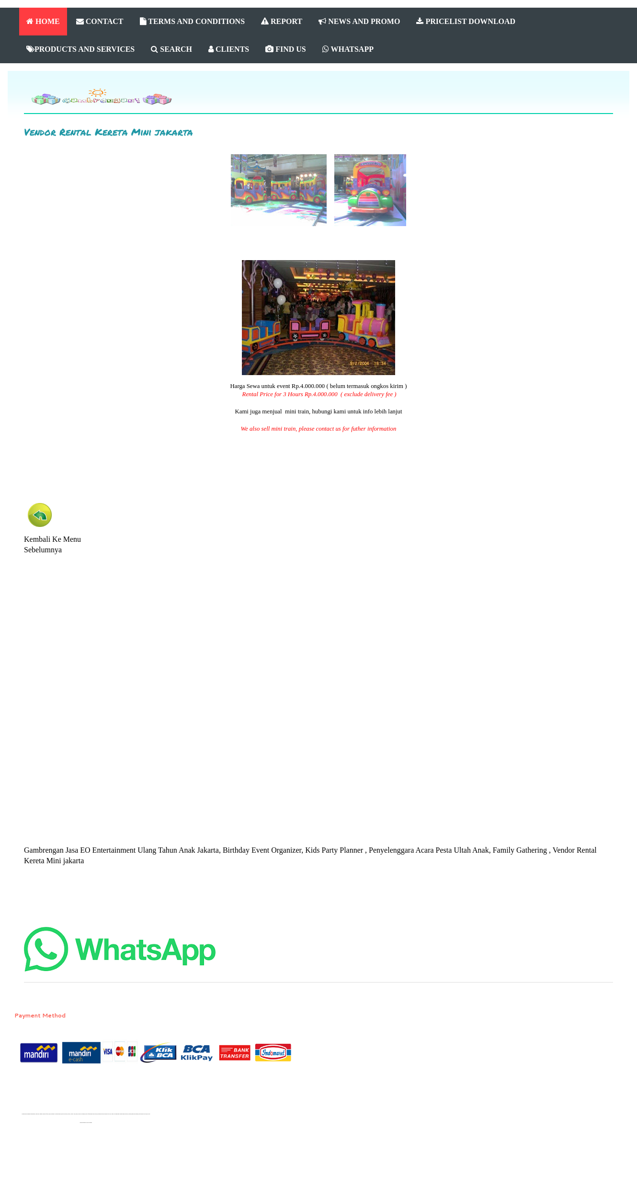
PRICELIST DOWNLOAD (465, 21)
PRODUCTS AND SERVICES (80, 49)
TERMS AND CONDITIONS (192, 21)
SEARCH (171, 49)
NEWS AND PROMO (359, 21)
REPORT (281, 21)
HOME (43, 21)
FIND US (285, 49)
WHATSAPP (348, 49)
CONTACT (100, 21)
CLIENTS (228, 49)
